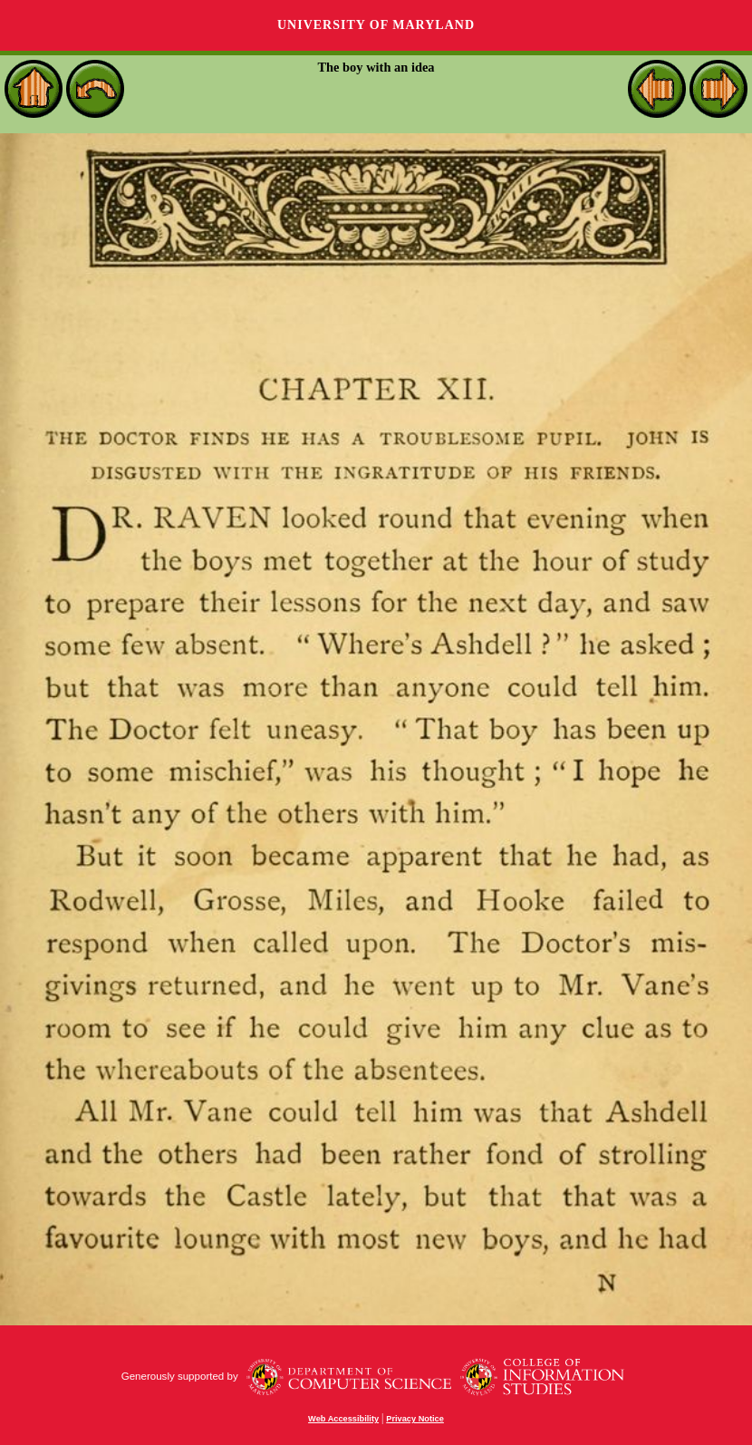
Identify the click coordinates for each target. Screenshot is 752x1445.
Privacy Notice (415, 1418)
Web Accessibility (343, 1418)
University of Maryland (376, 25)
